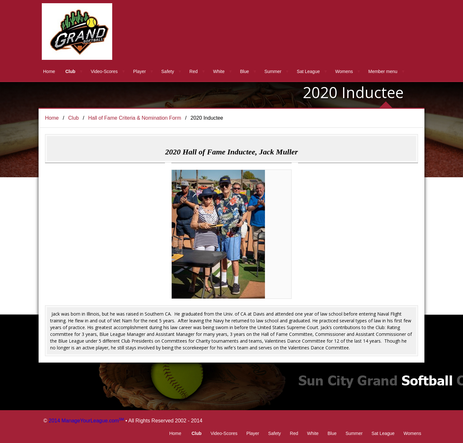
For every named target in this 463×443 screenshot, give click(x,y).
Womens (344, 71)
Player (139, 71)
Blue (244, 71)
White (219, 71)
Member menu (382, 71)
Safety (167, 71)
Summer (272, 71)
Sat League (308, 71)
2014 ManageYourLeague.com (86, 420)
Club (70, 71)
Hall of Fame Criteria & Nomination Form (134, 118)
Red (193, 71)
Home (49, 71)
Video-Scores (104, 71)
